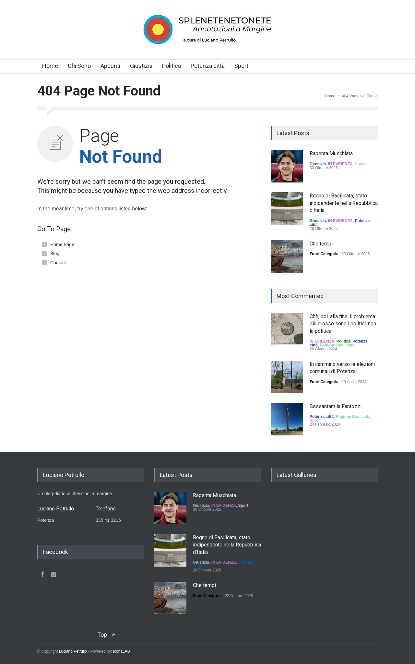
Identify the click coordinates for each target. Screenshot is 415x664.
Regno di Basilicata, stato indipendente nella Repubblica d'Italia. (344, 203)
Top (102, 634)
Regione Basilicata (337, 345)
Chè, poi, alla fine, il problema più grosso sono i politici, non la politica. (343, 323)
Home (50, 65)
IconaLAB (121, 651)
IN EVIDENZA (340, 164)
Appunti (110, 65)
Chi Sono (79, 65)
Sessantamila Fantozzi (336, 406)
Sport (241, 65)
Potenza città (208, 65)
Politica (171, 65)
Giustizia (141, 65)
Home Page (62, 244)
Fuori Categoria (324, 254)
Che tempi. (322, 244)
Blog (54, 253)
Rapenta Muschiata (331, 153)
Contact (58, 262)
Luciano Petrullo (73, 651)
